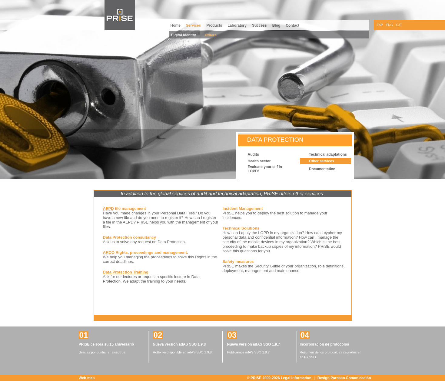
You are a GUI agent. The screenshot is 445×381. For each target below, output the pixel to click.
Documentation (322, 169)
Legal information (296, 378)
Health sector (259, 161)
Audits (253, 154)
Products (214, 25)
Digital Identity (183, 35)
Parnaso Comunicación (350, 378)
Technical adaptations (328, 154)
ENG (389, 25)
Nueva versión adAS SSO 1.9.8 (179, 344)
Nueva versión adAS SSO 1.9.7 (253, 344)
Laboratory (237, 25)
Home (176, 25)
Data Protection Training (125, 272)
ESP (380, 25)
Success (259, 25)
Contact (292, 25)
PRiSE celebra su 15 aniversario (106, 344)
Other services (321, 161)
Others (211, 35)
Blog (276, 25)
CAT (399, 25)
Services (193, 25)
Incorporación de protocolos (324, 344)
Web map (87, 378)
